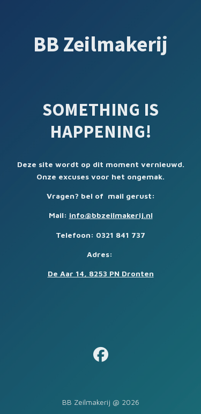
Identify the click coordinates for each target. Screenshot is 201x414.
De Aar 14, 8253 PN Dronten (101, 273)
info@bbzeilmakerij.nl (111, 215)
